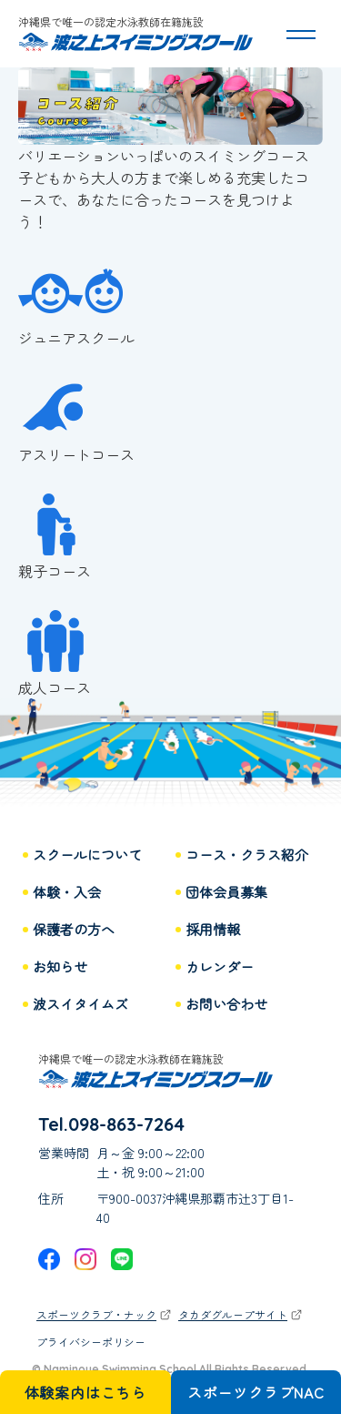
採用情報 (213, 930)
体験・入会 (67, 892)
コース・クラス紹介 (247, 855)
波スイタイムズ (80, 1004)
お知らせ (60, 967)
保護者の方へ (74, 930)
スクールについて (87, 855)
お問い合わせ (226, 1004)
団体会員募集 (226, 892)
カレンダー (220, 967)
